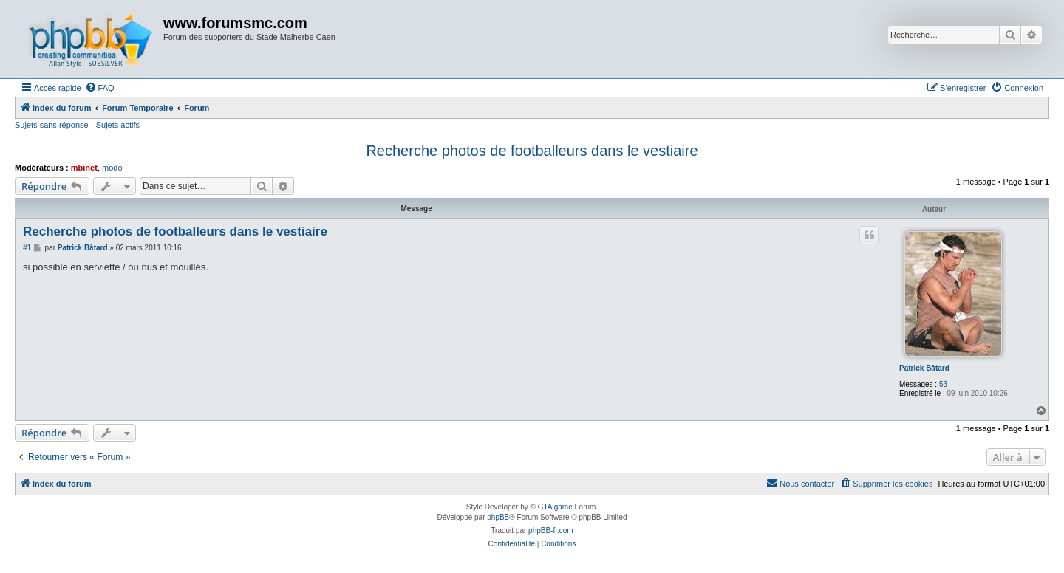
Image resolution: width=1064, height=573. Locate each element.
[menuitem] (100, 88)
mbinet (84, 167)
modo (112, 167)
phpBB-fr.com (550, 530)
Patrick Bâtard (924, 368)
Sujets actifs (118, 124)
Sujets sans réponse (52, 124)
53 (943, 384)
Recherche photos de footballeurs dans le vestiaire (532, 151)
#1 (27, 248)
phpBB (498, 517)
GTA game (555, 507)
